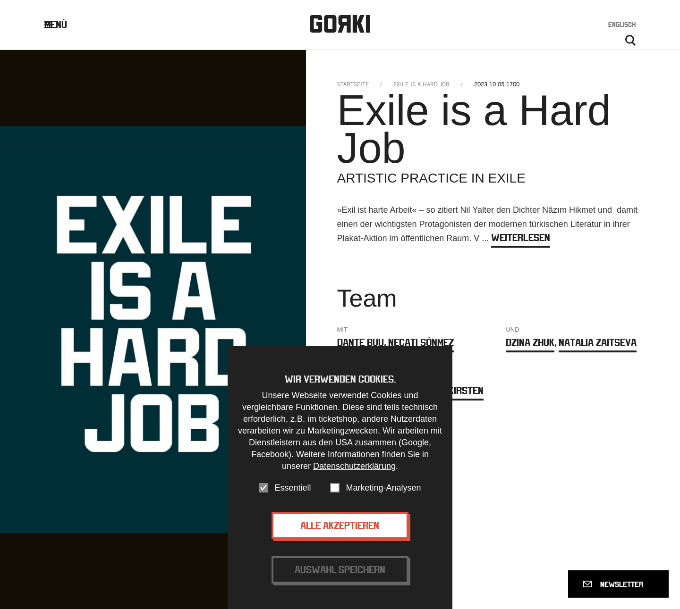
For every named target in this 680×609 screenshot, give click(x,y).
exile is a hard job (421, 84)
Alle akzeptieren (339, 539)
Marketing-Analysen (383, 501)
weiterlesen (520, 237)
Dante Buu (360, 342)
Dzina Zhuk (530, 342)
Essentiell (292, 501)
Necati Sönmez (421, 342)
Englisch (622, 24)
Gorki (340, 23)
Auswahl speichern (340, 583)
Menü (63, 24)
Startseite (353, 84)
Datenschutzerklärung (354, 479)
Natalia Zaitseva (598, 342)
